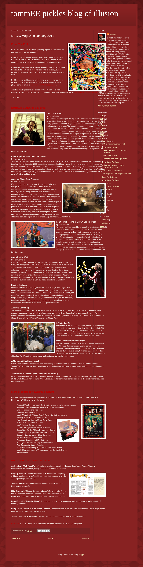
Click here (15, 524)
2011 (102, 135)
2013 (102, 129)
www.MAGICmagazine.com (86, 92)
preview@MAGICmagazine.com (43, 85)
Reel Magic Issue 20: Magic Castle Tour (116, 174)
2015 (102, 122)
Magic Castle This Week (110, 147)
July (104, 204)
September (106, 200)
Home (50, 538)
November (106, 194)
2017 (102, 119)
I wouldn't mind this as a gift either (114, 159)
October (105, 197)
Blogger (81, 555)
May (104, 210)
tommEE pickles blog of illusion (64, 13)
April (104, 213)
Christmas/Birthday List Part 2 (113, 171)
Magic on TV (106, 183)
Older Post (85, 538)
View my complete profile (107, 106)
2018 (102, 116)
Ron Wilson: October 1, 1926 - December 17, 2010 (113, 166)
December (106, 141)
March (104, 216)
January (105, 223)
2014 (102, 125)
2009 (102, 227)
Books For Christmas (109, 177)
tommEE (113, 34)
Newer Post (16, 538)
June (104, 207)
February (105, 220)
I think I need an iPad (109, 156)
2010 (102, 138)
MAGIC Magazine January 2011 (113, 144)
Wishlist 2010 (107, 190)
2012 (102, 132)
